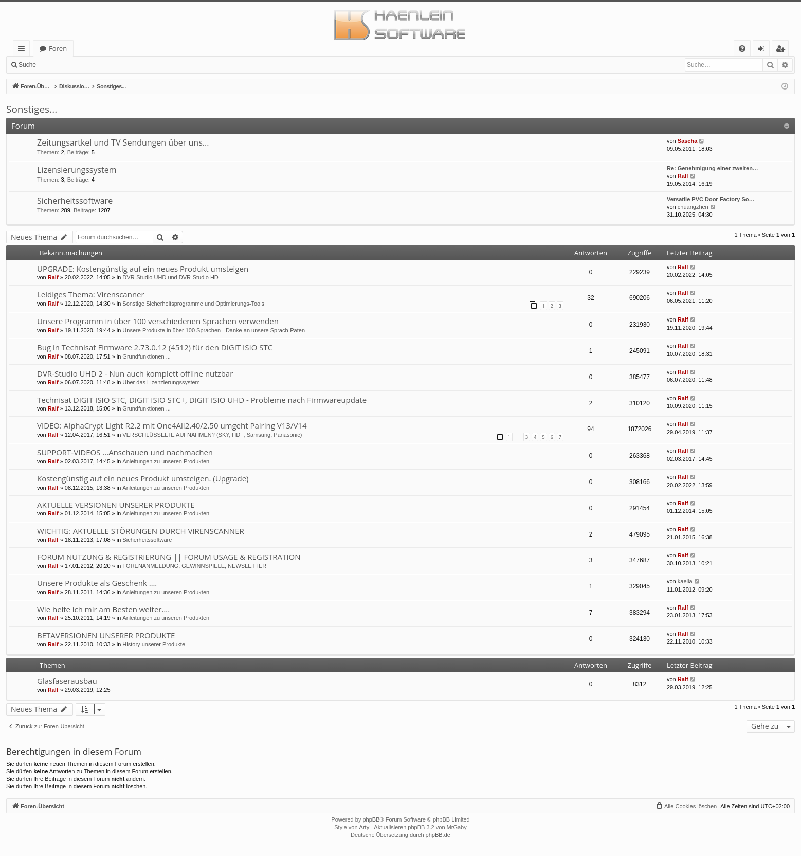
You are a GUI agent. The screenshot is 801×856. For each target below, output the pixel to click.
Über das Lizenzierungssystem (160, 382)
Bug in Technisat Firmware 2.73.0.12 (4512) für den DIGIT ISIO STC (154, 347)
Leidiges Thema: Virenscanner (90, 294)
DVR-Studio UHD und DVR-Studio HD (170, 277)
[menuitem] (742, 49)
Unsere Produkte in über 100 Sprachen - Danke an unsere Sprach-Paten (213, 330)
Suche (27, 64)
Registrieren (111, 64)
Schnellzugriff (23, 50)
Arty (364, 827)
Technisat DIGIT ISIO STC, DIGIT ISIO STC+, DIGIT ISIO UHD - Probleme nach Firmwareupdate (202, 400)
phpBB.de (438, 835)
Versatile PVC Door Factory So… (711, 199)
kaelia (685, 581)
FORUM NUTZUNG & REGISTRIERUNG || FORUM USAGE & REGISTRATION (168, 556)
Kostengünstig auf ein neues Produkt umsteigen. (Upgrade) (143, 478)
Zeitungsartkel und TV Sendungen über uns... (123, 142)
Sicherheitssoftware (75, 200)
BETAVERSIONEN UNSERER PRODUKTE (106, 635)
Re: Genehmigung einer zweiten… (712, 168)
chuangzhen (693, 207)
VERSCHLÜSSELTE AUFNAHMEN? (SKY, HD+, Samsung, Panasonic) (212, 435)
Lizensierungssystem (77, 169)
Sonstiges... (31, 109)
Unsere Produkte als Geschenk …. (97, 583)
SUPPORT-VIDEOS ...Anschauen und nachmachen (125, 452)
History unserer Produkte (153, 644)
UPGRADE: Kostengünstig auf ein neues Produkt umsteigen (142, 268)
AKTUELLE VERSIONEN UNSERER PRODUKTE (116, 505)
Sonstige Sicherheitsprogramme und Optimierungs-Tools (193, 303)
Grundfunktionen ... (146, 356)
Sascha (688, 141)
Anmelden (65, 64)
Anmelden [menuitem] (764, 50)
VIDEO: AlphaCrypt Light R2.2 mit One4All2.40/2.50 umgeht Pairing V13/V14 (171, 425)
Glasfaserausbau (67, 680)
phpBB (370, 819)
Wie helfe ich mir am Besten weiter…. (103, 609)
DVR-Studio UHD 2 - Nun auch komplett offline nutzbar (135, 373)
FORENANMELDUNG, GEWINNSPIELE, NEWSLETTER (194, 566)
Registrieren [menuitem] (782, 50)
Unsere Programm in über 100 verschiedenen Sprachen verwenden (158, 321)
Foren (58, 48)
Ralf (683, 176)
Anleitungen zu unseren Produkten (165, 461)
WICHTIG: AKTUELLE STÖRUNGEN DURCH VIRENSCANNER (140, 531)
